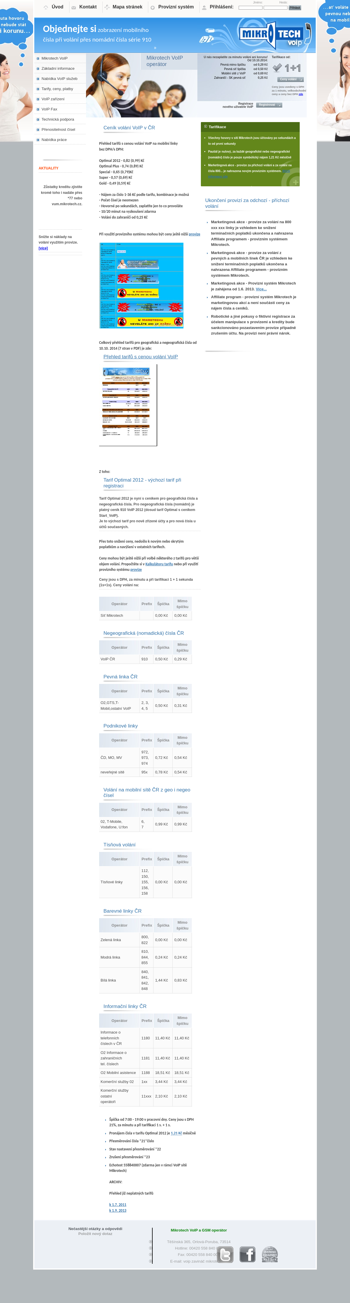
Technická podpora (58, 119)
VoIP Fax (49, 109)
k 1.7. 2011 (117, 1204)
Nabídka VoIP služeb (60, 78)
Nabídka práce (54, 139)
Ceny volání (288, 79)
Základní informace (58, 68)
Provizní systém (176, 6)
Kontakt (88, 6)
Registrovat (267, 104)
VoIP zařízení (53, 99)
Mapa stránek (127, 6)
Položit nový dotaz (95, 1233)
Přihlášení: (222, 6)
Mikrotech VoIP (55, 58)
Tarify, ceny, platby (57, 89)
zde (301, 94)
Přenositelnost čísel (58, 129)
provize (194, 234)
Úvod (57, 6)
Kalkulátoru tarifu (159, 564)
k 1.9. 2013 (117, 1210)
